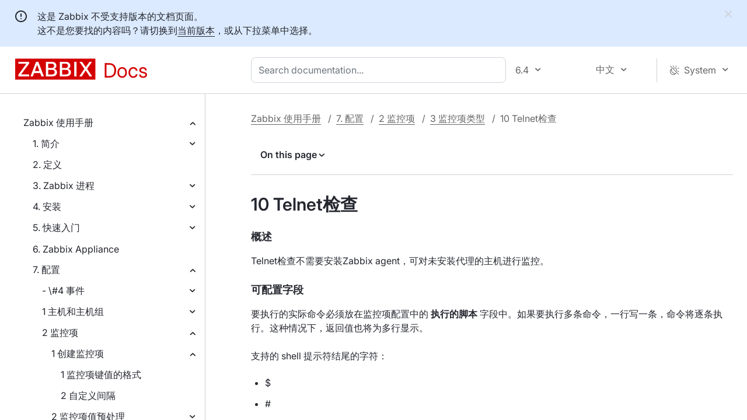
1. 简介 (46, 143)
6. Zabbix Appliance (76, 249)
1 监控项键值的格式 (101, 374)
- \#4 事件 (63, 290)
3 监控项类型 (457, 118)
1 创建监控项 (77, 353)
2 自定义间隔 (88, 395)
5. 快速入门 (56, 227)
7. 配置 (46, 269)
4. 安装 (47, 206)
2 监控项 (60, 332)
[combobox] (381, 70)
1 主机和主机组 (73, 311)
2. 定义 (47, 164)
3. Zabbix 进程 (64, 185)
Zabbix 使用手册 (58, 122)
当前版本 (196, 30)
